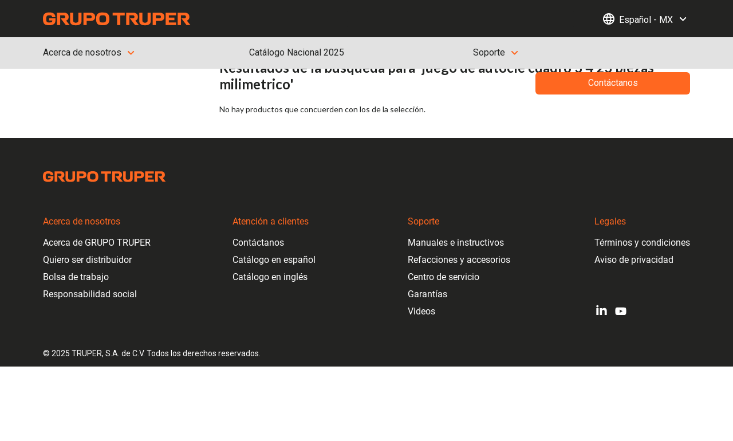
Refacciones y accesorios (459, 259)
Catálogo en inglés (270, 276)
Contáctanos (258, 242)
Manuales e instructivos (456, 242)
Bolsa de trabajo (76, 276)
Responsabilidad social (90, 294)
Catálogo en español (274, 259)
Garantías (427, 294)
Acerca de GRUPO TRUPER (97, 242)
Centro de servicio (443, 276)
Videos (421, 311)
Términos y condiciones (642, 242)
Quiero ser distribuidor (87, 259)
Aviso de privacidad (633, 259)
